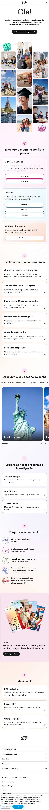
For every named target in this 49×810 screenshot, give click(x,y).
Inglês (3, 383)
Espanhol (10, 383)
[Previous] (41, 443)
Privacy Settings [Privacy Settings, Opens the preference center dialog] (5, 806)
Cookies (4, 789)
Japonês (33, 383)
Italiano (25, 383)
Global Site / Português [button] (10, 777)
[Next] (45, 443)
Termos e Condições (8, 786)
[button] (3, 2)
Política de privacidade (8, 782)
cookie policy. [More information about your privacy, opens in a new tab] (32, 803)
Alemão (18, 383)
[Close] (46, 796)
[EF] (24, 2)
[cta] (24, 32)
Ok (18, 806)
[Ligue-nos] (46, 2)
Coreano (41, 383)
